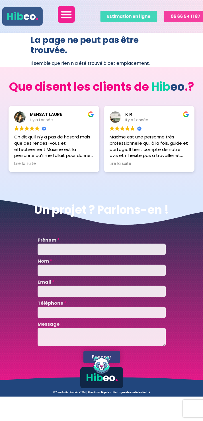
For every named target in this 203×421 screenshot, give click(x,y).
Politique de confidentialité (131, 392)
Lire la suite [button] (25, 163)
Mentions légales (99, 392)
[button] (66, 11)
